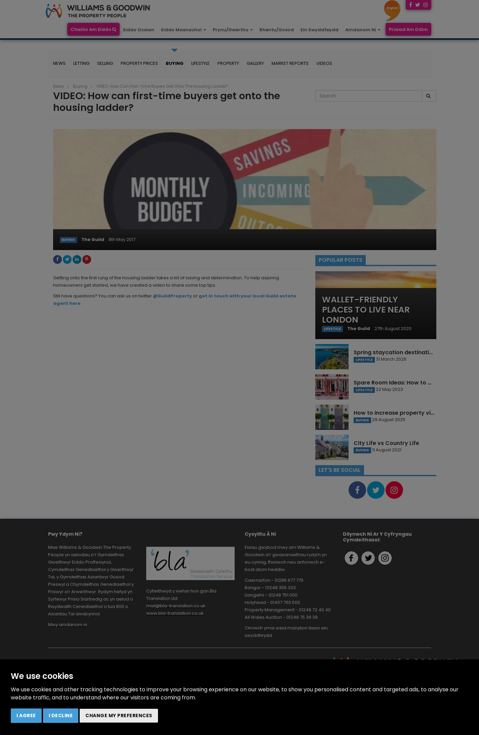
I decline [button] (61, 715)
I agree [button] (26, 715)
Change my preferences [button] (118, 715)
